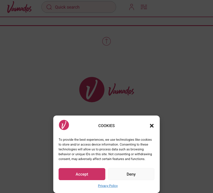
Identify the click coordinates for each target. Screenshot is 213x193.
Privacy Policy (108, 186)
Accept (82, 174)
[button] (152, 125)
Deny (131, 174)
